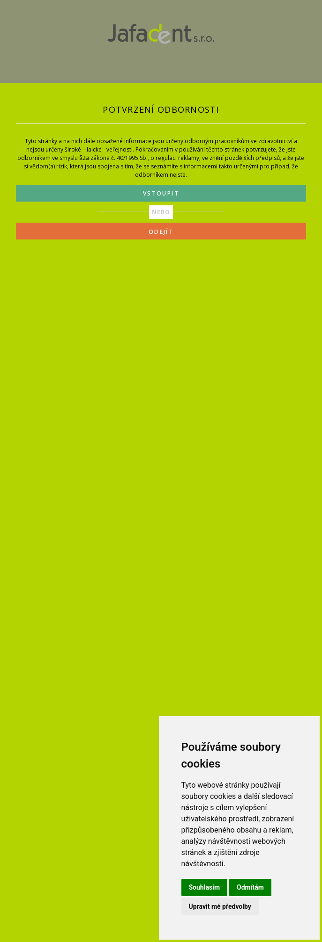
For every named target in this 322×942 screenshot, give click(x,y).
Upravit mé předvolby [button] (220, 906)
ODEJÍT (161, 232)
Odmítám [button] (250, 887)
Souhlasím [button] (204, 887)
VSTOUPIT (161, 193)
